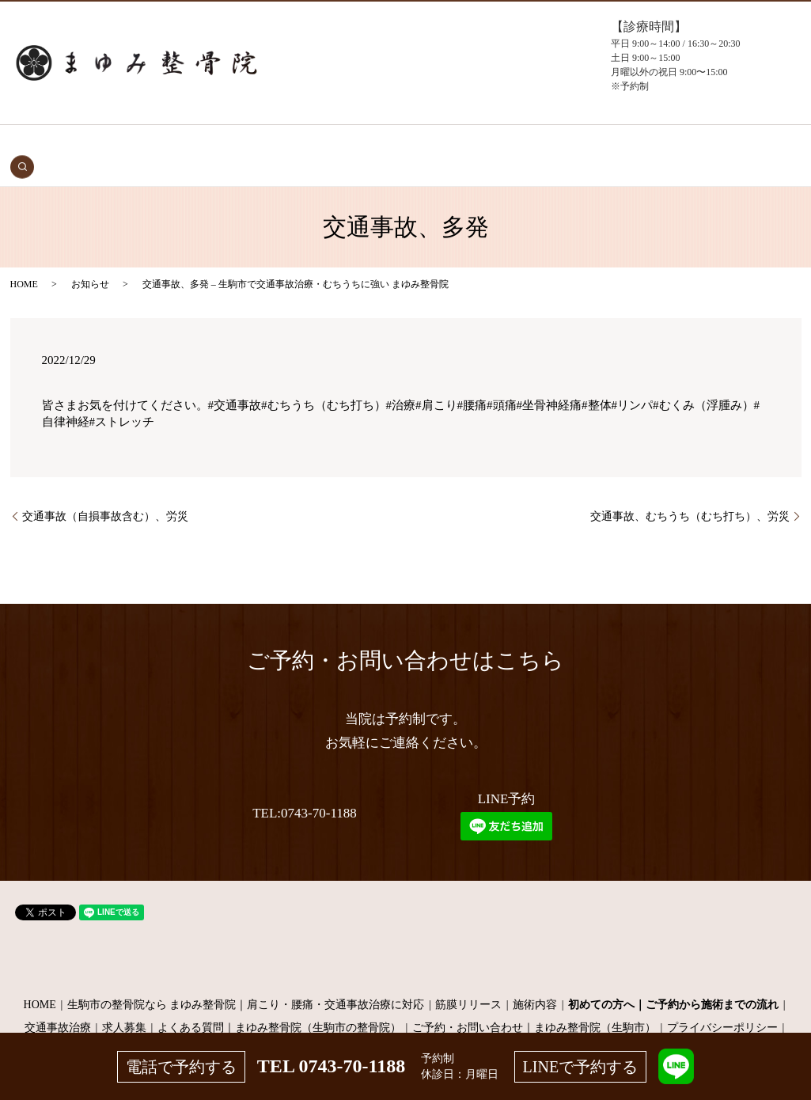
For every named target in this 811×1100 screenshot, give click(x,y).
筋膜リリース (468, 980)
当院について (470, 144)
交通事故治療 (166, 144)
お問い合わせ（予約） (637, 144)
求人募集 (124, 1003)
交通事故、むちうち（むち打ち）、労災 (690, 492)
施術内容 (535, 980)
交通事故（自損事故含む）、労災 (105, 492)
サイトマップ (406, 1027)
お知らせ (90, 259)
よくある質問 (543, 144)
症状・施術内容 (318, 144)
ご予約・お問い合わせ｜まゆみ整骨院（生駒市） (534, 1003)
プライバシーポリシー (722, 1003)
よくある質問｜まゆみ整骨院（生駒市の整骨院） (279, 1003)
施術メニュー (396, 144)
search (709, 143)
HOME (110, 144)
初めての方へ (240, 144)
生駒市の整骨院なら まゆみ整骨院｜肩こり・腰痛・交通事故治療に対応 (246, 980)
